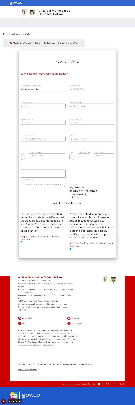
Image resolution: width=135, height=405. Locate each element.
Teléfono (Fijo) (99, 152)
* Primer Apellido (76, 103)
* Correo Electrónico (27, 136)
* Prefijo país (23, 154)
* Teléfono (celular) (35, 152)
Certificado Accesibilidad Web (62, 364)
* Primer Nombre (27, 103)
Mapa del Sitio (85, 364)
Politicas (42, 364)
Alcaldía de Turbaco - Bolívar (27, 43)
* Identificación (75, 86)
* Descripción (27, 180)
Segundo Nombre (27, 119)
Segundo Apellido (76, 119)
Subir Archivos (43, 173)
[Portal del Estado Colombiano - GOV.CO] (18, 3)
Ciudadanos (49, 43)
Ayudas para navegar (27, 370)
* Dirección (73, 136)
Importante (73, 185)
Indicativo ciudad (84, 152)
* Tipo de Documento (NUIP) (31, 86)
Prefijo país (71, 153)
